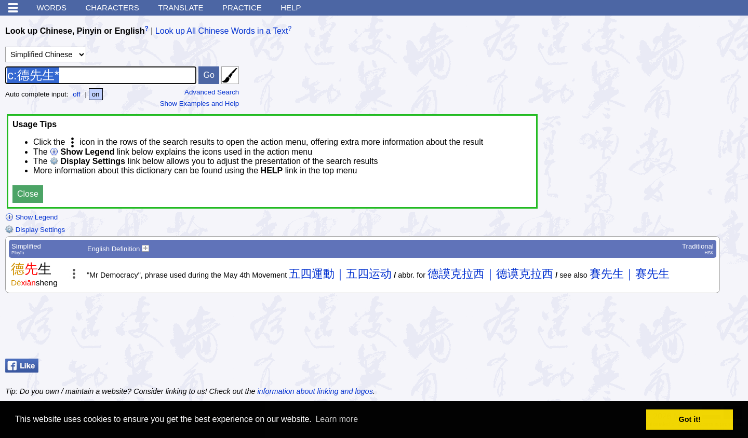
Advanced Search (211, 92)
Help (290, 7)
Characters (112, 7)
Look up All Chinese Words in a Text (221, 30)
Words (51, 7)
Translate (180, 7)
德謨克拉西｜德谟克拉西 (490, 273)
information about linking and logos (314, 391)
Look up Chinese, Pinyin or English (74, 30)
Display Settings (35, 230)
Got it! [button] (690, 419)
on (96, 94)
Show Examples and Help (199, 103)
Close (27, 193)
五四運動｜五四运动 (340, 273)
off (77, 94)
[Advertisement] (660, 328)
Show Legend (31, 217)
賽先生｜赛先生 (630, 273)
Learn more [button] (336, 419)
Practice (242, 7)
